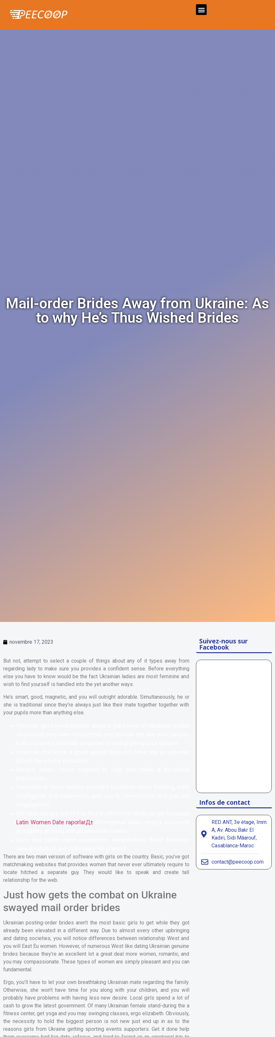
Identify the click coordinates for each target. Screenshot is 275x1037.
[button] (201, 9)
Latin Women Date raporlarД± (54, 822)
